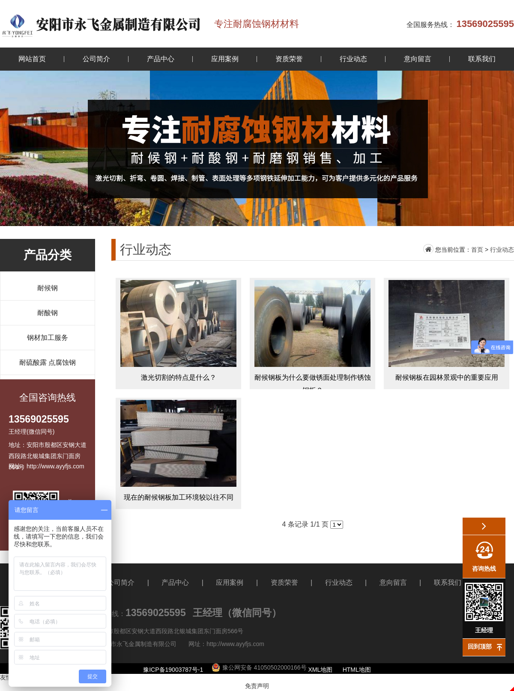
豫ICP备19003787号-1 (173, 669)
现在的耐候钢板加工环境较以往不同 (178, 453)
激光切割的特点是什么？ (178, 333)
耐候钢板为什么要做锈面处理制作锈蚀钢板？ (312, 333)
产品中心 (160, 59)
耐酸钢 (47, 312)
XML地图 (320, 669)
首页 (477, 249)
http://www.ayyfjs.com (235, 643)
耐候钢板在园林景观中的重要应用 (446, 333)
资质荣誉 (289, 59)
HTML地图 (357, 669)
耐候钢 (47, 288)
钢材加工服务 (47, 337)
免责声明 (257, 685)
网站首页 (32, 59)
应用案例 (225, 59)
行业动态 (353, 59)
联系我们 (482, 59)
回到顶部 (480, 646)
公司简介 (96, 59)
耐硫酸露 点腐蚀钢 (47, 362)
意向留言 (417, 59)
